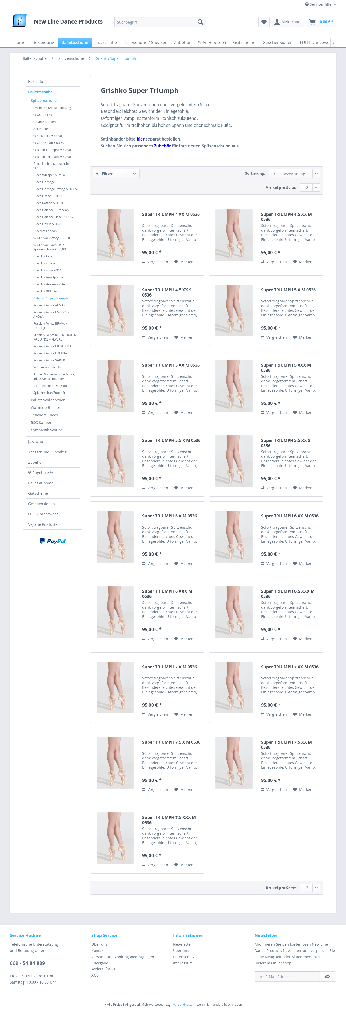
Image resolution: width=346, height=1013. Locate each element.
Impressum (183, 962)
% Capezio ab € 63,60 (48, 143)
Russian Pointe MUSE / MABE (54, 346)
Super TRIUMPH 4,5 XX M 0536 (286, 217)
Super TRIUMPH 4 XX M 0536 (171, 214)
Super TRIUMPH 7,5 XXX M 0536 (169, 820)
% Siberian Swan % (47, 367)
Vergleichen (155, 261)
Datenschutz (184, 956)
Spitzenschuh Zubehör (49, 392)
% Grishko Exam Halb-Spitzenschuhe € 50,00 (49, 247)
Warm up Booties (46, 407)
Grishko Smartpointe (48, 277)
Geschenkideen (41, 503)
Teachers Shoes (44, 414)
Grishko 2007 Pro (45, 291)
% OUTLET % (42, 115)
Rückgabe (99, 962)
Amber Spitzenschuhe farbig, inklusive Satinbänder (54, 376)
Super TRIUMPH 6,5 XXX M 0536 (288, 594)
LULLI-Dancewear (43, 514)
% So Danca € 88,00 (47, 136)
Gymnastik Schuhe (47, 429)
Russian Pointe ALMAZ (49, 305)
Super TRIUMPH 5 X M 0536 (288, 290)
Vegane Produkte (42, 524)
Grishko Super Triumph (50, 298)
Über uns (99, 944)
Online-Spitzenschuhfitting (52, 108)
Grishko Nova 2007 (47, 270)
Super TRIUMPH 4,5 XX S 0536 (166, 292)
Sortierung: (255, 173)
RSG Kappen (41, 422)
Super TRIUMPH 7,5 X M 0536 (171, 742)
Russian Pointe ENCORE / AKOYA (51, 314)
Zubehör (35, 462)
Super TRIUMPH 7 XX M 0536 (290, 667)
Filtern (104, 173)
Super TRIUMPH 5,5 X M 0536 (171, 440)
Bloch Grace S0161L (47, 196)
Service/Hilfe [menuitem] (319, 4)
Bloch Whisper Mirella (49, 175)
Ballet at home (40, 482)
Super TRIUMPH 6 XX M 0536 (290, 516)
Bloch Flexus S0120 (47, 224)
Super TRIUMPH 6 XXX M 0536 (167, 594)
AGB (95, 975)
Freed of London (45, 231)
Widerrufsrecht (104, 968)
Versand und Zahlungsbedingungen (122, 956)
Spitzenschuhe (44, 100)
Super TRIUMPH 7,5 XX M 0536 (286, 745)
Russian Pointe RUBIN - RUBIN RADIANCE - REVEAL (54, 337)
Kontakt (98, 950)
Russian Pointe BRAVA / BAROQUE (50, 325)
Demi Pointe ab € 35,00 (50, 385)
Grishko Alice (42, 256)
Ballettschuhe (40, 91)
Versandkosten (183, 1004)
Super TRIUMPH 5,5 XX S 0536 (285, 443)
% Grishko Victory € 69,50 (51, 238)
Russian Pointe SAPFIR (49, 360)
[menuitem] (160, 22)
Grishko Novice (44, 263)
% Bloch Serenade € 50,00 (52, 156)
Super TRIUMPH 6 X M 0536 (169, 516)
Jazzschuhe (38, 441)
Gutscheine (38, 493)
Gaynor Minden (44, 122)
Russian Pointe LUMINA (50, 353)
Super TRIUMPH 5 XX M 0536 (171, 365)
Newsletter (182, 944)
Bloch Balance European (51, 210)
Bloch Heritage (44, 182)
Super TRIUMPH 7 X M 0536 (169, 667)
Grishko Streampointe (49, 284)
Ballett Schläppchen (48, 399)
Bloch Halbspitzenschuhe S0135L (51, 165)
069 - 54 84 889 (27, 963)
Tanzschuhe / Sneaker (47, 451)
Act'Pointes (41, 129)
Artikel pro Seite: (281, 187)
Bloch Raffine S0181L (48, 203)
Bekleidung (38, 81)
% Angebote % (40, 472)
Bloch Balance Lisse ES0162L (54, 217)
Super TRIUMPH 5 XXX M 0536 (286, 368)
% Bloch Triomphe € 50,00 (52, 149)
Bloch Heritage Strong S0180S (55, 189)
